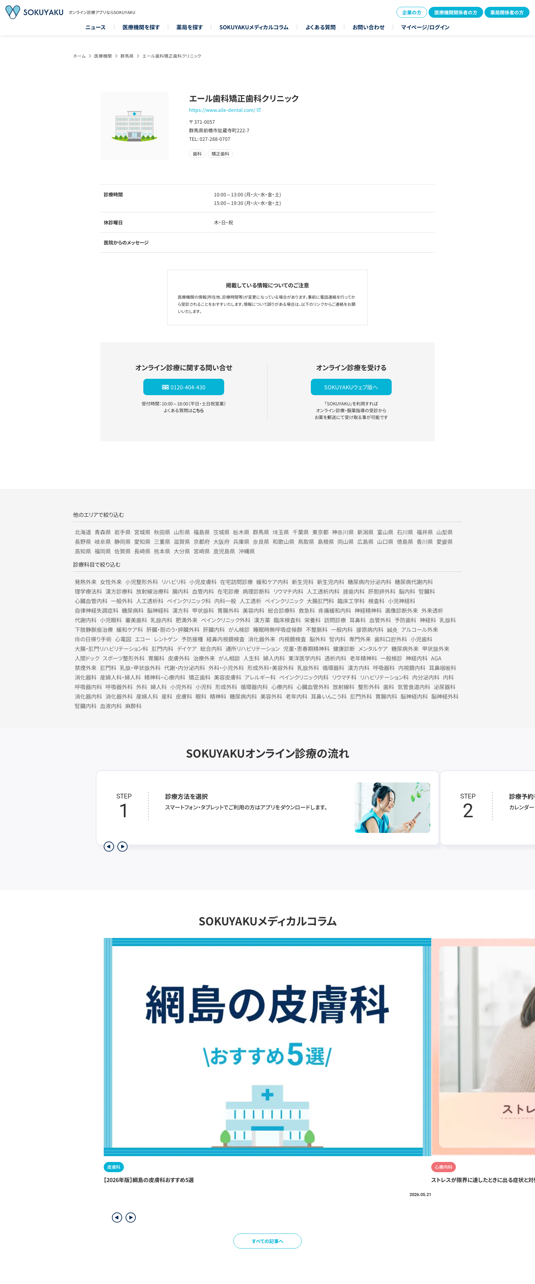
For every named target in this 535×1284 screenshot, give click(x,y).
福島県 (201, 532)
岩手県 (122, 532)
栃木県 (241, 532)
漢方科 (180, 610)
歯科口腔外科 (390, 639)
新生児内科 (330, 582)
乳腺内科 (161, 620)
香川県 (425, 541)
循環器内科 (254, 687)
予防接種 (192, 639)
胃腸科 (156, 658)
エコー (142, 639)
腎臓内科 (86, 706)
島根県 (326, 541)
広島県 (365, 541)
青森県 (103, 532)
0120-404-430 (188, 387)
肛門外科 (361, 696)
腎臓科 (427, 591)
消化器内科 (88, 696)
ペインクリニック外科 (225, 620)
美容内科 (253, 610)
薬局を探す (189, 27)
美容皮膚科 (227, 677)
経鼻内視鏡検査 (225, 639)
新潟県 (365, 532)
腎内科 (337, 639)
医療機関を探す (141, 27)
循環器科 (333, 667)
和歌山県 (283, 541)
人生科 (251, 658)
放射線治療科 (152, 591)
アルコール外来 (419, 629)
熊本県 (162, 551)
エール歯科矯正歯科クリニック (171, 56)
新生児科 (303, 582)
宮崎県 (201, 551)
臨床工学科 (351, 601)
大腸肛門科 (320, 601)
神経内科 (417, 658)
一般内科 (342, 629)
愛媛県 (444, 541)
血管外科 (380, 620)
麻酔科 (133, 706)
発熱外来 (86, 582)
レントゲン (166, 639)
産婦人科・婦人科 (120, 677)
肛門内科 (162, 648)
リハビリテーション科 (384, 677)
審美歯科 (136, 620)
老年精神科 (363, 658)
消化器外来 (261, 639)
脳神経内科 (414, 696)
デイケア (187, 648)
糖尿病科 (133, 610)
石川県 (405, 532)
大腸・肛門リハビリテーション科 (111, 648)
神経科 (428, 620)
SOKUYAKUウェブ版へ (351, 387)
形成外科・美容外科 (270, 667)
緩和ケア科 (129, 629)
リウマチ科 (344, 677)
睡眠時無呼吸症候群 (277, 629)
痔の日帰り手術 (93, 639)
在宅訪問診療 (236, 582)
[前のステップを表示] (109, 846)
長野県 (83, 541)
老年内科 (296, 696)
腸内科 (180, 591)
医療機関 (103, 56)
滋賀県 (182, 541)
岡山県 (345, 541)
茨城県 (221, 532)
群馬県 (127, 56)
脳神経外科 (445, 696)
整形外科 (369, 687)
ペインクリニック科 (189, 601)
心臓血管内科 (91, 601)
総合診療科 (281, 610)
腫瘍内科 (354, 591)
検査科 (376, 601)
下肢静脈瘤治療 (94, 629)
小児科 (204, 687)
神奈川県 (343, 532)
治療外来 (204, 658)
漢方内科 (359, 667)
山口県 (385, 541)
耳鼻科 (357, 620)
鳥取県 (306, 541)
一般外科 (122, 601)
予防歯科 (405, 620)
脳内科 (407, 591)
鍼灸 (392, 629)
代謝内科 (86, 620)
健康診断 (344, 648)
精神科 (218, 696)
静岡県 (122, 541)
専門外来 (360, 639)
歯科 (388, 687)
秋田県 (162, 532)
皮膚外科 (179, 658)
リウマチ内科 (288, 591)
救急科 (307, 610)
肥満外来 (187, 620)
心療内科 (282, 687)
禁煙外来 (86, 667)
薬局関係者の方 (507, 12)
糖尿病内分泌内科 (369, 582)
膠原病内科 (370, 629)
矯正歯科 (200, 677)
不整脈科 (317, 629)
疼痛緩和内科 (334, 610)
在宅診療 (228, 591)
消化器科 (86, 677)
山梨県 (444, 532)
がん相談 (229, 658)
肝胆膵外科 (381, 591)
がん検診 (239, 629)
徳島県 (405, 541)
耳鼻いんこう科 (329, 696)
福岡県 (103, 551)
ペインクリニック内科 (304, 677)
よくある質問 (320, 27)
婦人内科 (274, 658)
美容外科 (271, 696)
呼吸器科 (384, 667)
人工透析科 (149, 601)
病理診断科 (256, 591)
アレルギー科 (260, 677)
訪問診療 (335, 620)
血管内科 (203, 591)
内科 (448, 677)
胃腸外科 (228, 610)
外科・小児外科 (226, 667)
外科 (141, 687)
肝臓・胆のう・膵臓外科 (173, 629)
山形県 (182, 532)
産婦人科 (147, 696)
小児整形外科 (141, 582)
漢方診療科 (119, 591)
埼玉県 (281, 532)
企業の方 (411, 12)
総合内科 (211, 648)
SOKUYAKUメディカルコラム (254, 27)
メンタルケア (373, 648)
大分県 (182, 551)
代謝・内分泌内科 (184, 667)
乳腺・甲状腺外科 (140, 667)
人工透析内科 (323, 591)
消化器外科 (119, 696)
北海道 (83, 532)
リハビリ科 (173, 582)
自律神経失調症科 (96, 610)
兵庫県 (241, 541)
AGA (436, 658)
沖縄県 (246, 551)
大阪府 (221, 541)
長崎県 (142, 551)
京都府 (201, 541)
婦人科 (158, 687)
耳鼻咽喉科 (442, 667)
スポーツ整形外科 (124, 658)
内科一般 (225, 601)
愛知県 (142, 541)
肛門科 (108, 667)
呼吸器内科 (88, 687)
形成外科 (226, 687)
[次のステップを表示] (122, 846)
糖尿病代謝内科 (414, 582)
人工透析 (250, 601)
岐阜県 (103, 541)
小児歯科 (421, 639)
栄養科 (312, 620)
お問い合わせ (368, 27)
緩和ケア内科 (272, 582)
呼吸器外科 (119, 687)
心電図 (123, 639)
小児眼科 (111, 620)
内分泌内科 (425, 677)
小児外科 (181, 687)
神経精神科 (368, 610)
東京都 (320, 532)
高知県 (83, 551)
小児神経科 (401, 601)
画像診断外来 (401, 610)
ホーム (79, 56)
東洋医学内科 (304, 658)
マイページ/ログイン (425, 27)
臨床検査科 (287, 620)
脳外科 (317, 639)
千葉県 (300, 532)
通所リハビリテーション (253, 648)
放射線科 (344, 687)
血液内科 (111, 706)
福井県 (425, 532)
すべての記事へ (268, 1241)
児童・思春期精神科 (306, 648)
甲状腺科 (203, 610)
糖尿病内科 (243, 696)
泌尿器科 (445, 687)
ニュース (95, 27)
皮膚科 (184, 696)
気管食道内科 (413, 687)
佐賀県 (122, 551)
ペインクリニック (284, 601)
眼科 (201, 696)
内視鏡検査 (292, 639)
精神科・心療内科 (164, 677)
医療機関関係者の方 (455, 12)
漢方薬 (262, 620)
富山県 (385, 532)
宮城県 (142, 532)
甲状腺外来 (435, 648)
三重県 (162, 541)
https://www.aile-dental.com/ (222, 109)
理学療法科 (88, 591)
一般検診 (391, 658)
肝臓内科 (214, 629)
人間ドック (87, 658)
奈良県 (261, 541)
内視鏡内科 (411, 667)
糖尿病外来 (405, 648)
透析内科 (335, 658)
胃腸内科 (386, 696)
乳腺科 (447, 620)
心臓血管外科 (313, 687)
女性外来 (111, 582)
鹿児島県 (224, 551)
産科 (166, 696)
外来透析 (432, 610)
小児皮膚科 (203, 582)
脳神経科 (158, 610)
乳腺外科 (308, 667)
